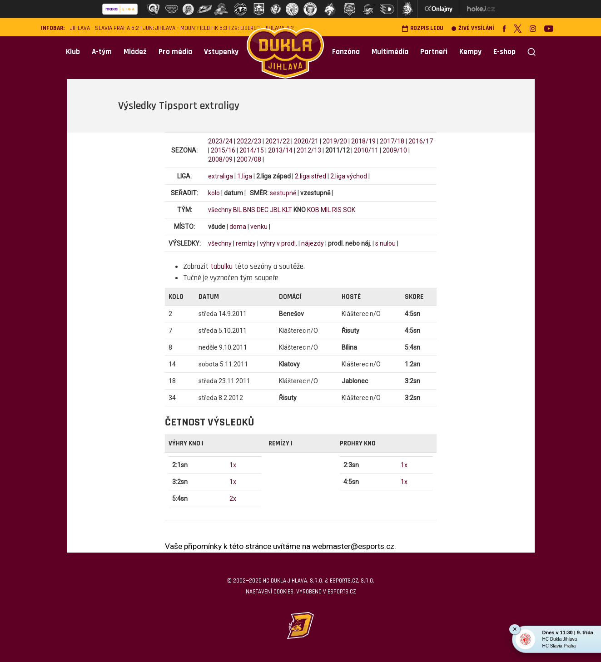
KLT (287, 209)
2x (232, 498)
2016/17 (420, 141)
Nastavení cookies (269, 591)
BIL (237, 209)
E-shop (504, 52)
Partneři (433, 52)
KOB (313, 209)
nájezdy (312, 243)
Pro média (175, 52)
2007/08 (249, 159)
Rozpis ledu (422, 28)
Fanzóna (346, 52)
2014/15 (251, 150)
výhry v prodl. (278, 243)
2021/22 (277, 141)
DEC (262, 209)
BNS (249, 209)
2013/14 (280, 150)
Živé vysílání (473, 28)
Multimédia (390, 52)
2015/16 (223, 150)
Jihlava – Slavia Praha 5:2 (104, 28)
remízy (246, 243)
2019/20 (335, 141)
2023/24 (220, 141)
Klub (73, 52)
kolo (214, 193)
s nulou (385, 243)
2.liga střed (310, 176)
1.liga (244, 176)
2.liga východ (348, 176)
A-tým (102, 52)
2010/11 (366, 150)
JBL (275, 209)
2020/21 (306, 141)
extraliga (220, 176)
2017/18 (392, 141)
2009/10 (394, 150)
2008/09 (220, 159)
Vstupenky (221, 52)
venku (259, 226)
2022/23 (249, 141)
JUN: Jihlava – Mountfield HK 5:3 (185, 28)
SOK (349, 209)
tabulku (221, 267)
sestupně (283, 193)
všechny (220, 209)
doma (237, 226)
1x (232, 465)
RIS (337, 209)
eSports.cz (342, 591)
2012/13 (309, 150)
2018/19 (363, 141)
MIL (326, 209)
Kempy (470, 52)
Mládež (135, 52)
